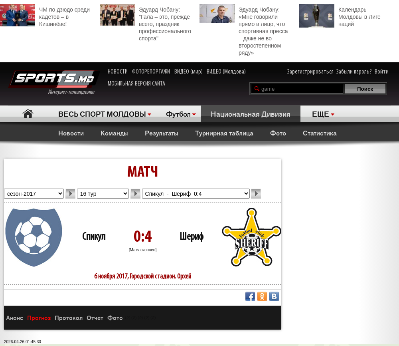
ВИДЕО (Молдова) (226, 72)
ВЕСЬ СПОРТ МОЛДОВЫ (102, 113)
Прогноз (39, 317)
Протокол (69, 317)
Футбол (178, 113)
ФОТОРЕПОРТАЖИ (151, 72)
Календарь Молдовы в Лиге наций (340, 16)
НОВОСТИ (118, 72)
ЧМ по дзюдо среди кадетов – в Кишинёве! (45, 15)
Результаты (161, 132)
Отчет (95, 317)
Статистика (320, 132)
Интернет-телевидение (54, 82)
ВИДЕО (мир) (188, 72)
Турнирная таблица (224, 132)
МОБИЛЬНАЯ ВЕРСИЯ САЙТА (136, 84)
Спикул (93, 237)
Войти (382, 72)
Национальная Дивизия (250, 113)
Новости (71, 132)
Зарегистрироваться (310, 72)
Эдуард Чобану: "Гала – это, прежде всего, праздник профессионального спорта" (145, 23)
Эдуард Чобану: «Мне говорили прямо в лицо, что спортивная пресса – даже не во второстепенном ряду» (244, 30)
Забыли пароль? (354, 72)
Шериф (191, 237)
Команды (114, 132)
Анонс (14, 317)
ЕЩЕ (320, 113)
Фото (278, 132)
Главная (28, 113)
